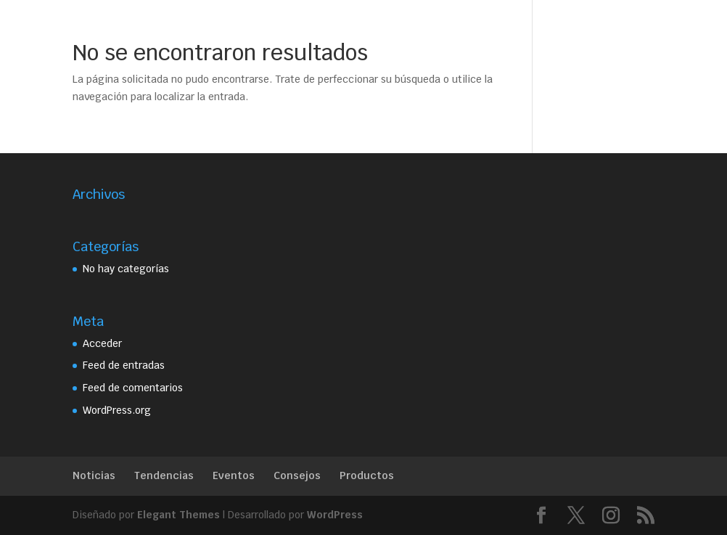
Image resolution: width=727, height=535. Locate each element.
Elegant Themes (178, 514)
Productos (367, 475)
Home (190, 27)
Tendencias (164, 475)
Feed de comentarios (133, 387)
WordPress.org (117, 410)
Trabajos (415, 27)
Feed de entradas (124, 365)
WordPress (335, 514)
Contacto (478, 27)
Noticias (94, 475)
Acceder (102, 343)
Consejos (297, 475)
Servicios (337, 27)
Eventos (234, 475)
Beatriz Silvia (260, 27)
